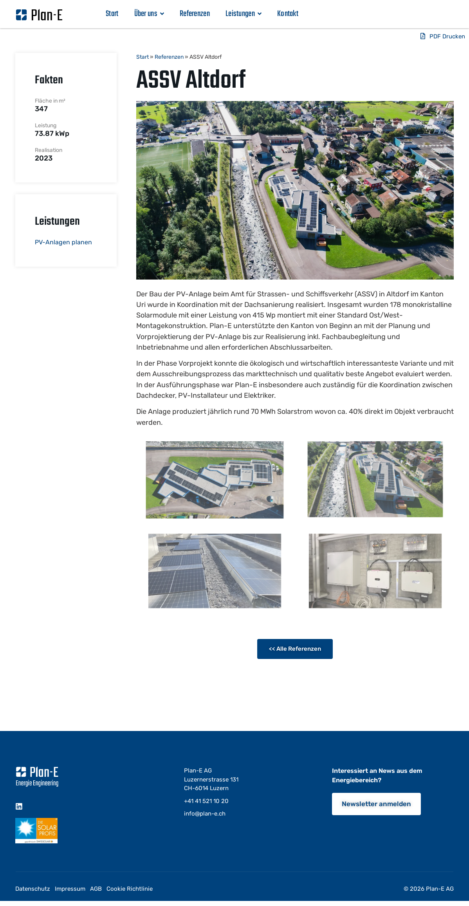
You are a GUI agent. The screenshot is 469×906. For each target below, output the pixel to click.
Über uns (149, 13)
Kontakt (287, 13)
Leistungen (243, 13)
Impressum (70, 888)
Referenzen (195, 13)
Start (112, 13)
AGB (96, 888)
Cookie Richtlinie (129, 888)
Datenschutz (32, 888)
